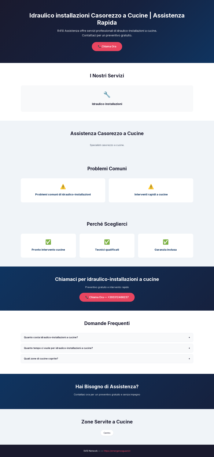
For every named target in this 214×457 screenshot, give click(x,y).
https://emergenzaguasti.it (117, 451)
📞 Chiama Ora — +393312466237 (107, 297)
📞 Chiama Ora (107, 46)
